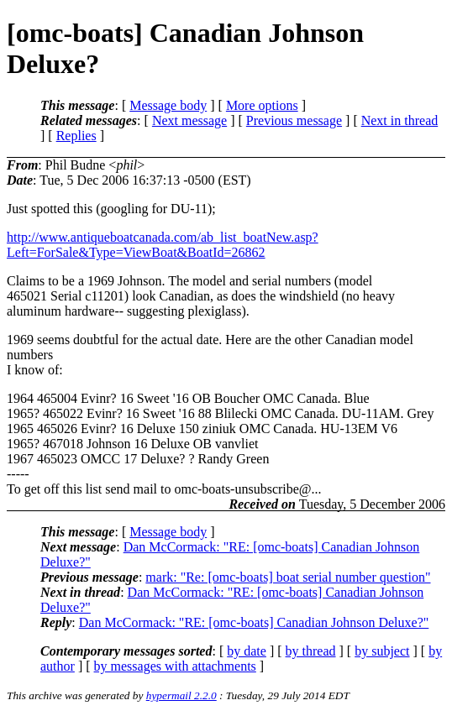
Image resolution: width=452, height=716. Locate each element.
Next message (189, 120)
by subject (382, 651)
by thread (311, 651)
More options (262, 105)
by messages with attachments (175, 666)
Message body (168, 105)
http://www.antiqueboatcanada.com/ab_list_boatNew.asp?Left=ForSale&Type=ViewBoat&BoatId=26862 (162, 244)
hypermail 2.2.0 (181, 695)
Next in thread (400, 120)
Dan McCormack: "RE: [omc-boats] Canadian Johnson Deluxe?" (254, 622)
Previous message (294, 120)
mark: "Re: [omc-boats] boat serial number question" (287, 577)
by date (246, 651)
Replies (76, 135)
